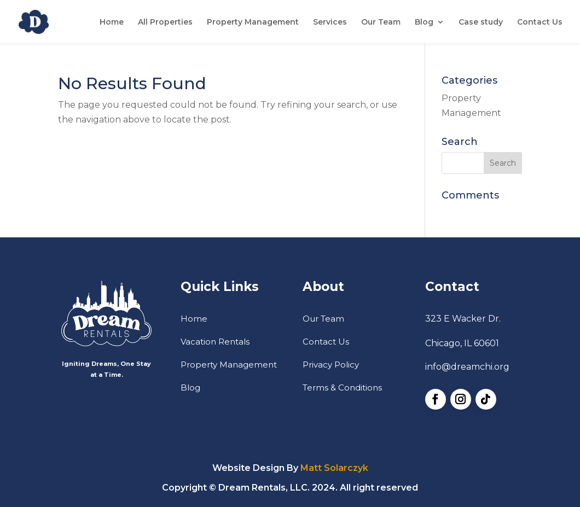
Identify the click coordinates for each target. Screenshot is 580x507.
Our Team (381, 22)
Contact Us (539, 22)
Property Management (253, 22)
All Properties (165, 22)
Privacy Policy (331, 364)
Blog (424, 22)
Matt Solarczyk (334, 468)
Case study (481, 22)
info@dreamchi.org (467, 367)
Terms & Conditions (342, 387)
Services (330, 22)
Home (112, 22)
